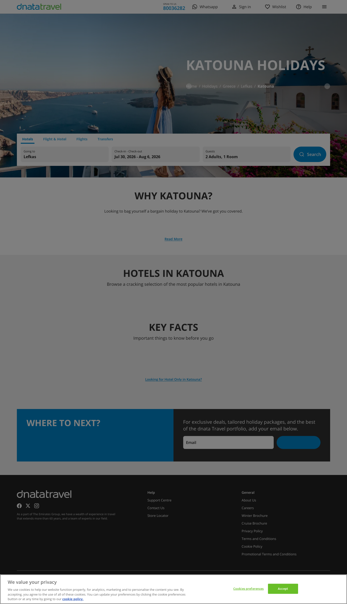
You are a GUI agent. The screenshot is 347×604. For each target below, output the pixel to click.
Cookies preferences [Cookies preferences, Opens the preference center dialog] (248, 588)
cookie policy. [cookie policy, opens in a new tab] (73, 599)
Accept (283, 588)
